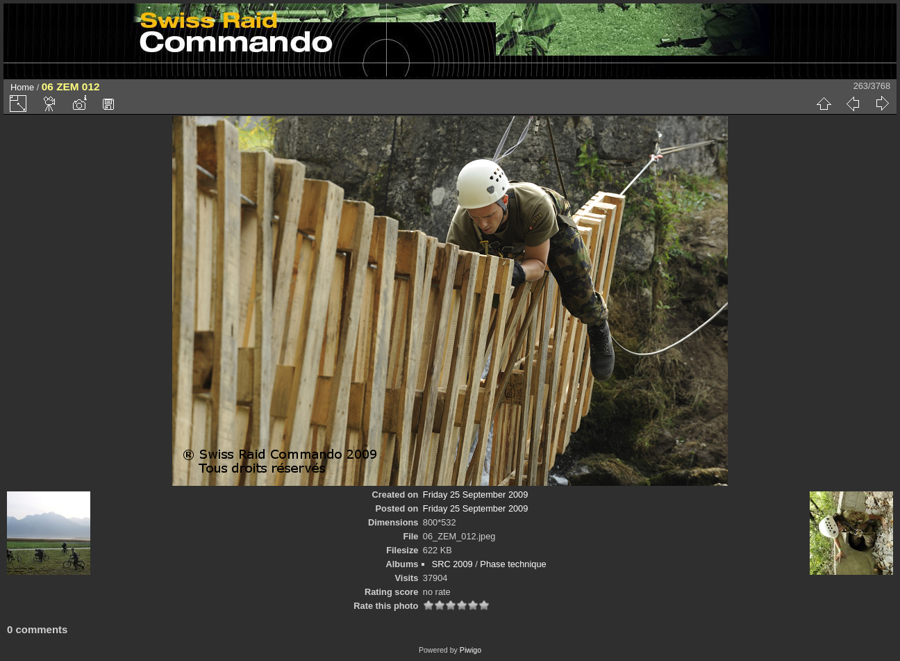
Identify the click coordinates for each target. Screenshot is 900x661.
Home (22, 87)
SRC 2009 (452, 564)
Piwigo (470, 650)
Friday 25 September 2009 (475, 494)
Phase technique (513, 564)
